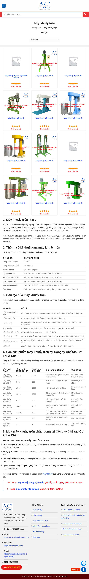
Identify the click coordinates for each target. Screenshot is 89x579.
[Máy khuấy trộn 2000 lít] (16, 146)
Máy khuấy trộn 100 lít (44, 76)
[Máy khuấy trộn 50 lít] (73, 61)
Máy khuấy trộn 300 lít (44, 160)
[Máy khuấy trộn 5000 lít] (73, 188)
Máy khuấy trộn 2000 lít (16, 160)
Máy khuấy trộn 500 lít (44, 118)
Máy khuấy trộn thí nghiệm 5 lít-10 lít (16, 77)
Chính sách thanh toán (72, 529)
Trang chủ (36, 28)
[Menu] (4, 6)
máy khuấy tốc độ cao (27, 489)
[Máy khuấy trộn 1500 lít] (73, 146)
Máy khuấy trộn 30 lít (16, 118)
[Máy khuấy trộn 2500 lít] (16, 188)
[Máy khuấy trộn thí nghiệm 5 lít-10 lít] (16, 61)
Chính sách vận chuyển (72, 524)
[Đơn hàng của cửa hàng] (44, 39)
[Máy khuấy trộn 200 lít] (44, 188)
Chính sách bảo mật (71, 535)
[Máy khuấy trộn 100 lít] (44, 61)
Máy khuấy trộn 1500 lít (73, 160)
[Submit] (85, 14)
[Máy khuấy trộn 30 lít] (16, 103)
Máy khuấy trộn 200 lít (44, 203)
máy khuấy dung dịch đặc (30, 482)
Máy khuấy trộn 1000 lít (73, 118)
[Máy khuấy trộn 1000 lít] (73, 103)
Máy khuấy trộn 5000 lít (73, 203)
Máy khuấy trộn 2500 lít (16, 203)
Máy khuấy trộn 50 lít (73, 76)
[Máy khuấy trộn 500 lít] (44, 103)
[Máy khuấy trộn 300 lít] (44, 146)
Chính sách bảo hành (71, 510)
